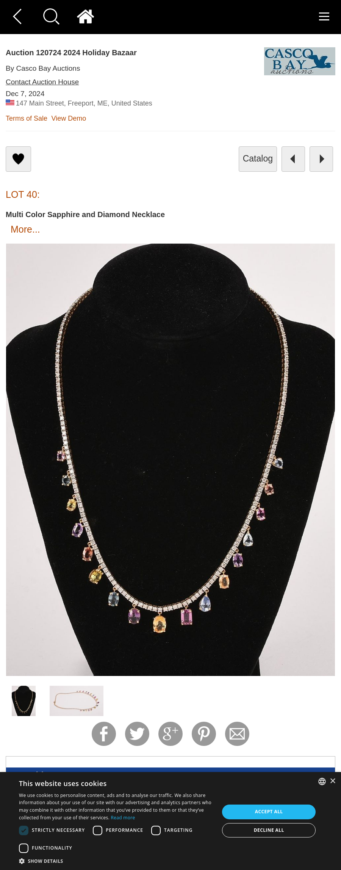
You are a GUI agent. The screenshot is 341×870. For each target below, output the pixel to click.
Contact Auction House (42, 82)
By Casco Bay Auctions (43, 68)
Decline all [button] (269, 830)
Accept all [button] (269, 811)
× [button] (332, 781)
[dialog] (170, 821)
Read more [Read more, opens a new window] (123, 817)
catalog (258, 158)
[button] (116, 860)
